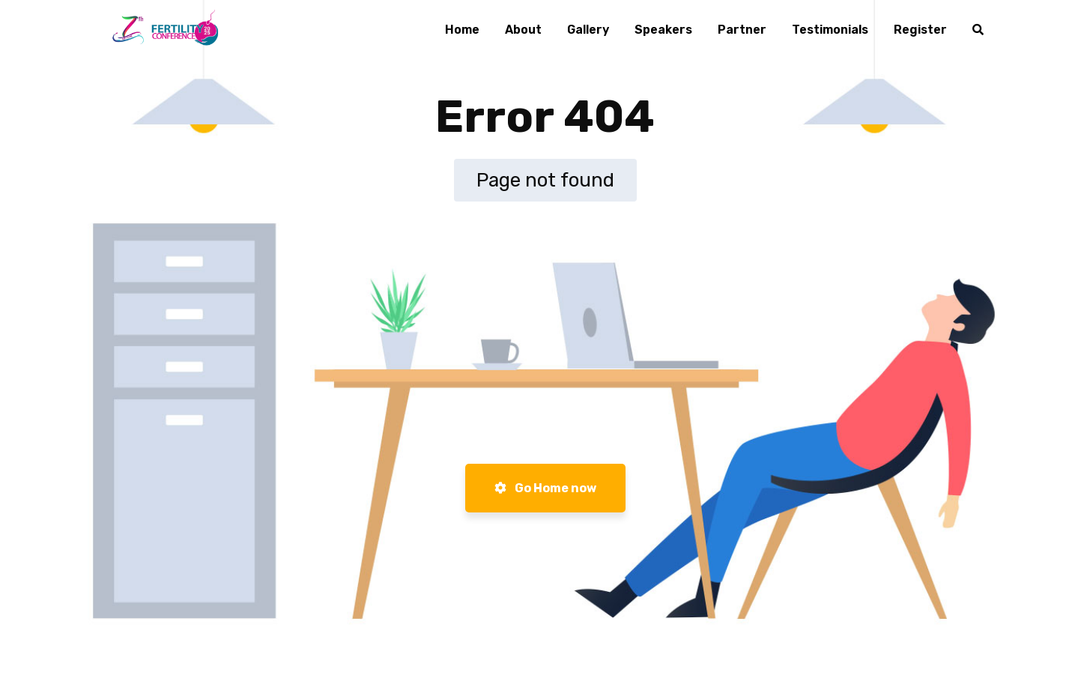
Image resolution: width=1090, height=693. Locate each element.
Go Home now (545, 488)
